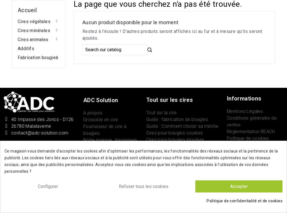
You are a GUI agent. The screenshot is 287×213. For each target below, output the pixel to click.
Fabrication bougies (38, 57)
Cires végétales (34, 21)
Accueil (27, 10)
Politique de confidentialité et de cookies (245, 201)
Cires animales (33, 39)
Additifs (26, 48)
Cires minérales (34, 30)
